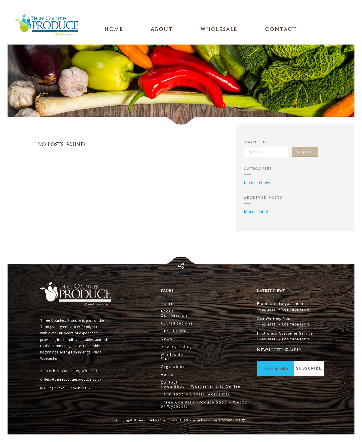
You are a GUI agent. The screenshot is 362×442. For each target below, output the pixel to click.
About (162, 29)
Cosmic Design (232, 420)
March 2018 (256, 211)
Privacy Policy (176, 346)
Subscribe (309, 368)
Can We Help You (273, 318)
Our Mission (174, 315)
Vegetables (173, 366)
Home (113, 29)
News (166, 338)
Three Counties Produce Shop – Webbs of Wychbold (204, 404)
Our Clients (173, 331)
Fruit (166, 358)
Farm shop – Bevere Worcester (195, 394)
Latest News (257, 182)
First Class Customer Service (285, 333)
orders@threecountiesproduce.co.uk (70, 379)
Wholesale (218, 29)
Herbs (167, 374)
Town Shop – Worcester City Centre (201, 386)
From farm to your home (281, 303)
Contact (281, 29)
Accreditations (177, 323)
